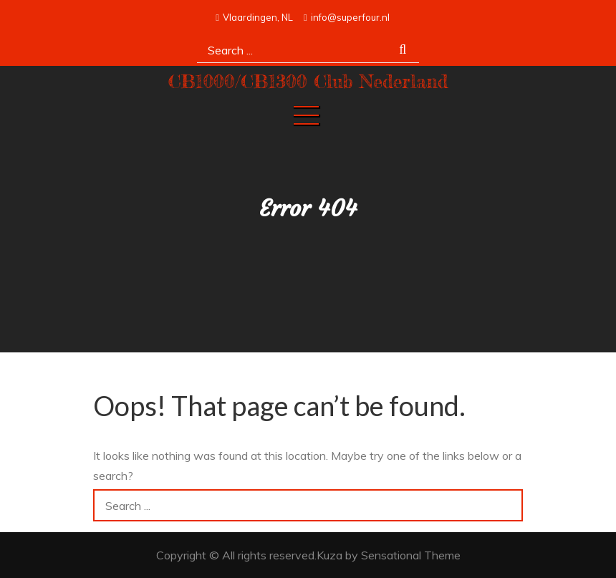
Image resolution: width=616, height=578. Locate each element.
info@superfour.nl (347, 17)
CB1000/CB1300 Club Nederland (308, 81)
